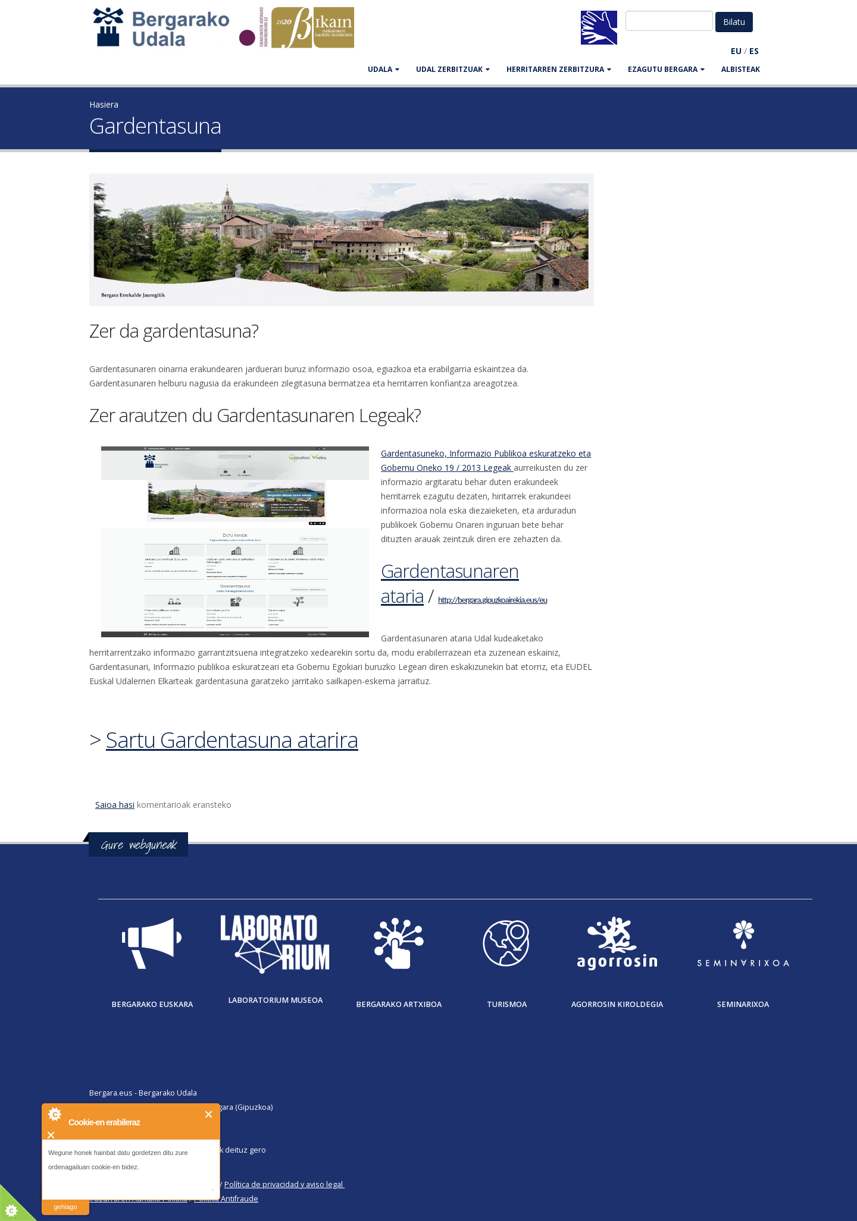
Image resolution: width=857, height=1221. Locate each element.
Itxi (209, 1114)
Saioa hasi (115, 804)
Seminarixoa (743, 1004)
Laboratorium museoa (275, 1000)
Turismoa (507, 1004)
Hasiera (103, 104)
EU (736, 50)
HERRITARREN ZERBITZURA (558, 69)
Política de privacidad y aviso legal (283, 1184)
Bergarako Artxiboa (399, 1004)
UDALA (383, 69)
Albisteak (740, 69)
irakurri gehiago (65, 1199)
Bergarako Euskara (152, 1004)
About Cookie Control (54, 1114)
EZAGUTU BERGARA (666, 69)
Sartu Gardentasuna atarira (232, 739)
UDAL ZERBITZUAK (453, 69)
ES (754, 50)
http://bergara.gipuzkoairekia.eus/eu (492, 599)
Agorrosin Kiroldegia (617, 1004)
